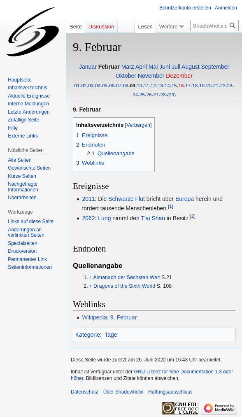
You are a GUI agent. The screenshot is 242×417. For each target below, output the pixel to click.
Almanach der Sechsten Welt (126, 277)
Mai (153, 66)
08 (125, 85)
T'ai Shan (153, 218)
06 (111, 85)
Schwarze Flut (126, 199)
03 (90, 85)
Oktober (126, 75)
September (215, 66)
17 (188, 85)
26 (149, 94)
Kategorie (87, 334)
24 (135, 94)
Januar (88, 66)
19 (202, 85)
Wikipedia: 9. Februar (109, 317)
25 (142, 94)
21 (216, 85)
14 (167, 85)
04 (97, 85)
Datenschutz (84, 392)
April (141, 66)
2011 (88, 199)
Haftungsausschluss (170, 392)
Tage (111, 334)
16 (181, 85)
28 (162, 94)
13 (160, 85)
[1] (170, 206)
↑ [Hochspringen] (90, 277)
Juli (176, 66)
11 (146, 85)
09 (132, 85)
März (127, 66)
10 (139, 85)
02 (83, 85)
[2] (192, 216)
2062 (88, 218)
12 (153, 85)
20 (209, 85)
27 (156, 94)
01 (77, 85)
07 (118, 85)
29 (171, 94)
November (151, 75)
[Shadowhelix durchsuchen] (214, 25)
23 (230, 85)
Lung (104, 218)
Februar (109, 66)
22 (223, 85)
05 (104, 85)
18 (195, 85)
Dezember (179, 75)
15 (174, 85)
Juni (164, 66)
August (191, 66)
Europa (184, 199)
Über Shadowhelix (123, 392)
